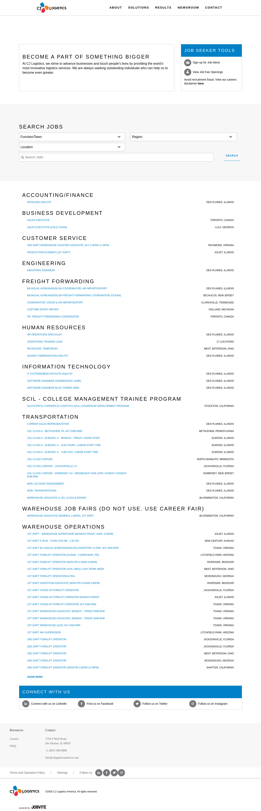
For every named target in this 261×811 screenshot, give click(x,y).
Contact (213, 7)
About (115, 7)
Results (163, 7)
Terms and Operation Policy (27, 772)
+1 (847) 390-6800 (56, 750)
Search (232, 155)
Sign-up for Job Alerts (202, 63)
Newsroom (188, 7)
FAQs (13, 746)
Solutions (138, 7)
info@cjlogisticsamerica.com (62, 757)
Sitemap (62, 772)
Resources (16, 730)
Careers (14, 738)
